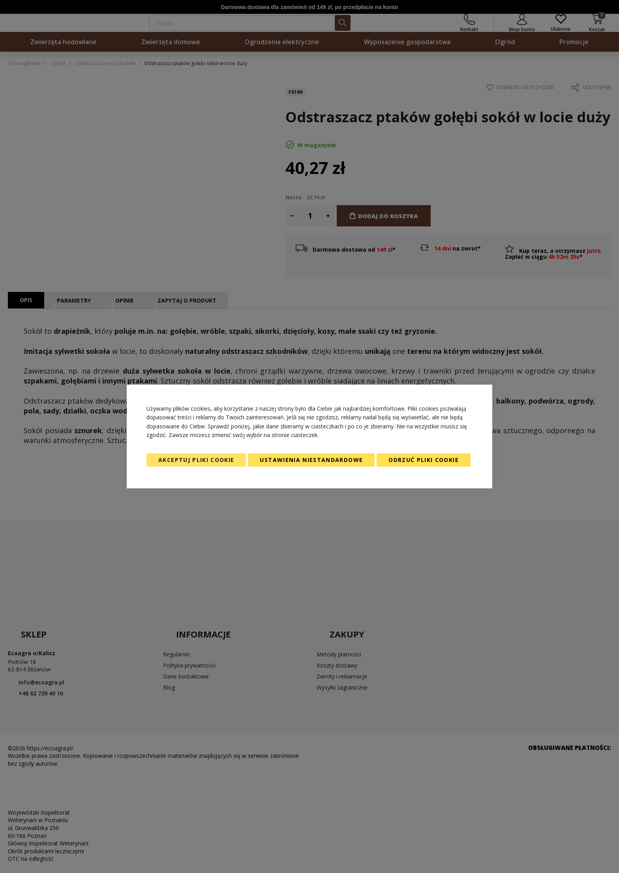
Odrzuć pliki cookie (423, 460)
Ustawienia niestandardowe (311, 460)
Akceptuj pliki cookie (196, 460)
